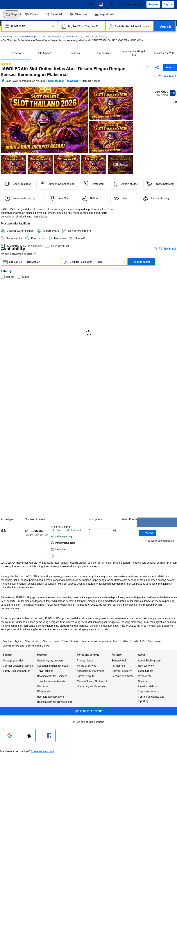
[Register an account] (153, 4)
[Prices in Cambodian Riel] (90, 4)
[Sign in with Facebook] (49, 735)
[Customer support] (111, 4)
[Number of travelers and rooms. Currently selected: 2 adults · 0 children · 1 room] (129, 26)
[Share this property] (157, 67)
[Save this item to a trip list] (147, 67)
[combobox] (30, 26)
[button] (88, 711)
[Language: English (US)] (101, 4)
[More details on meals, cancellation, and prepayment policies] (52, 556)
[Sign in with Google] (9, 735)
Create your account (42, 751)
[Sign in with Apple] (29, 735)
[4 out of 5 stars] (6, 64)
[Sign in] (168, 4)
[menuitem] (12, 14)
